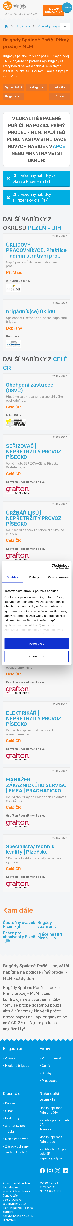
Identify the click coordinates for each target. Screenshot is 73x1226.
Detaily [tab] (34, 577)
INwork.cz (47, 1129)
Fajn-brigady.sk (51, 1158)
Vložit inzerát (51, 1058)
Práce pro (19, 937)
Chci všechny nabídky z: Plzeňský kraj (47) (28, 197)
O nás (9, 1111)
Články (10, 1058)
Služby (47, 1073)
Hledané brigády (17, 1066)
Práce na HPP (50, 936)
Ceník (46, 1066)
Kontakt (11, 1103)
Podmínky (12, 1118)
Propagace (49, 1081)
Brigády (47, 924)
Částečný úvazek (19, 924)
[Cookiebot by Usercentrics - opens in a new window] (52, 566)
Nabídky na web (16, 1139)
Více (14, 76)
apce (59, 146)
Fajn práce (47, 1142)
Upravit (36, 656)
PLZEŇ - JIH (44, 227)
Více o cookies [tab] (58, 577)
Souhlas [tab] (12, 577)
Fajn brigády (49, 1112)
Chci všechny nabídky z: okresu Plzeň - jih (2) (30, 178)
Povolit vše (36, 643)
